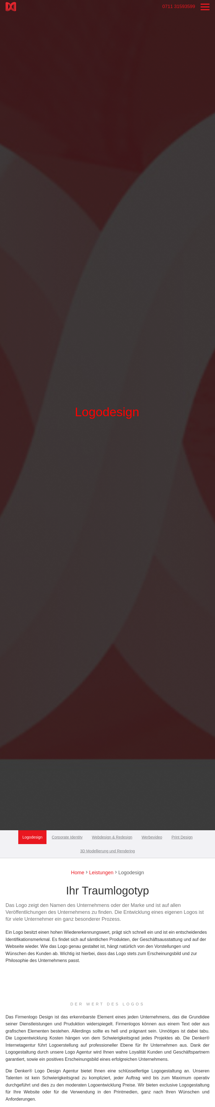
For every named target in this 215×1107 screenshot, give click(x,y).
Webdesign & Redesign (112, 837)
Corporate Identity (67, 837)
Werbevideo (152, 837)
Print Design (182, 837)
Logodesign (32, 837)
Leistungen (100, 872)
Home (77, 872)
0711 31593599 (178, 6)
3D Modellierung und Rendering (107, 851)
